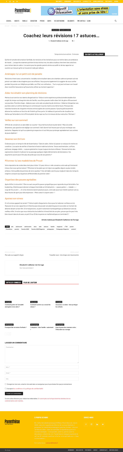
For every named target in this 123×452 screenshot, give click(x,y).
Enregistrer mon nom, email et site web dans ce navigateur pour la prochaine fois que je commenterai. (39, 384)
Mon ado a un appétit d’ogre (14, 255)
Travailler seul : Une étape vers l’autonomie (64, 255)
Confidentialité (103, 450)
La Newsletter (87, 1)
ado (12, 226)
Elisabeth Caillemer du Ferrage (59, 41)
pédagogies (50, 229)
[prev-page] (6, 333)
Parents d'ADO (25, 229)
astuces (46, 226)
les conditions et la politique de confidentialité (28, 388)
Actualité (8, 302)
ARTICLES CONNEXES (13, 282)
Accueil (7, 26)
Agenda (116, 1)
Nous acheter (77, 1)
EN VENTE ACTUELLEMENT (94, 54)
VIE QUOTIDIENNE (59, 21)
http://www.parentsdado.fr (27, 268)
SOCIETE (16, 21)
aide (40, 226)
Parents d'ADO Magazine (38, 229)
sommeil (73, 229)
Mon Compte (59, 1)
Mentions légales (113, 450)
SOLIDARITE (70, 21)
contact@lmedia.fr (52, 443)
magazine (59, 226)
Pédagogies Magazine (62, 229)
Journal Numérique (98, 1)
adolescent (19, 226)
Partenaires (108, 1)
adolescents (27, 226)
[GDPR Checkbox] (5, 388)
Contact (95, 450)
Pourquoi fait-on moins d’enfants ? (16, 327)
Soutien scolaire (65, 30)
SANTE (49, 21)
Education (14, 26)
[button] (115, 21)
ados (35, 226)
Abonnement (67, 1)
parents (17, 229)
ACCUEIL (8, 21)
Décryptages (9, 324)
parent (71, 226)
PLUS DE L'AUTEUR (30, 282)
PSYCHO (42, 21)
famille (53, 226)
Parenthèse (9, 229)
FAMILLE (24, 21)
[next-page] (9, 333)
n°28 (66, 226)
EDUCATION (33, 21)
